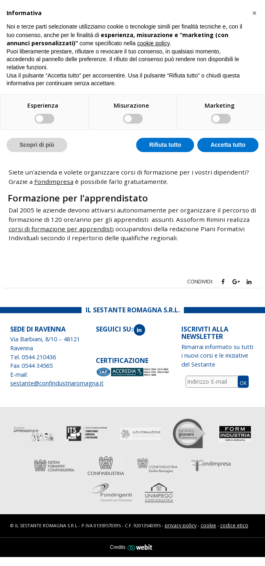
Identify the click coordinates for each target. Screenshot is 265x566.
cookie (208, 525)
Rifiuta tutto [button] (165, 145)
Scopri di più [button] (37, 145)
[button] (254, 13)
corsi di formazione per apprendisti (61, 229)
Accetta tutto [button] (227, 145)
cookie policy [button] (153, 43)
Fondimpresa (53, 181)
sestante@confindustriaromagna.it (57, 383)
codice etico (234, 525)
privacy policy (181, 525)
